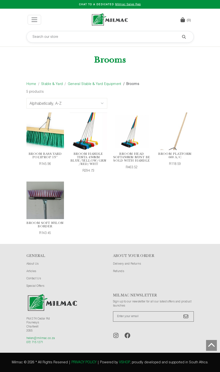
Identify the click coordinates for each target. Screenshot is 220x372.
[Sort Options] (66, 103)
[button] (186, 19)
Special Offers (35, 286)
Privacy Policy (83, 362)
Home (31, 84)
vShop (124, 362)
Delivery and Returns (127, 263)
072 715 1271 (34, 342)
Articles (31, 271)
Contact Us (33, 278)
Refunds (118, 271)
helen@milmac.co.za (40, 338)
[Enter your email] (153, 316)
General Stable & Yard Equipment (94, 84)
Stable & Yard (52, 84)
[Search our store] (110, 37)
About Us (32, 263)
